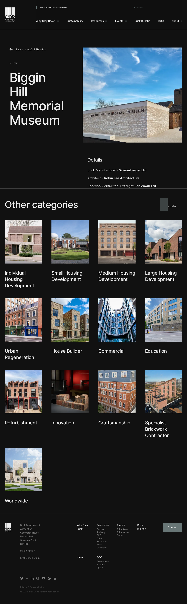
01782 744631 (27, 551)
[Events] (121, 22)
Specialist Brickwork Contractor (157, 429)
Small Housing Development (66, 276)
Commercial (111, 351)
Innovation (62, 423)
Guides (100, 529)
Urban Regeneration (19, 354)
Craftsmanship (114, 423)
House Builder (66, 351)
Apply (100, 567)
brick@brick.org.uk (30, 557)
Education (156, 351)
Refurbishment (21, 423)
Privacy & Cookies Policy (32, 587)
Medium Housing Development (116, 276)
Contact (172, 527)
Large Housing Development (161, 276)
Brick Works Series (123, 534)
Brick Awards (123, 529)
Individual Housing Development (19, 279)
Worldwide (16, 501)
